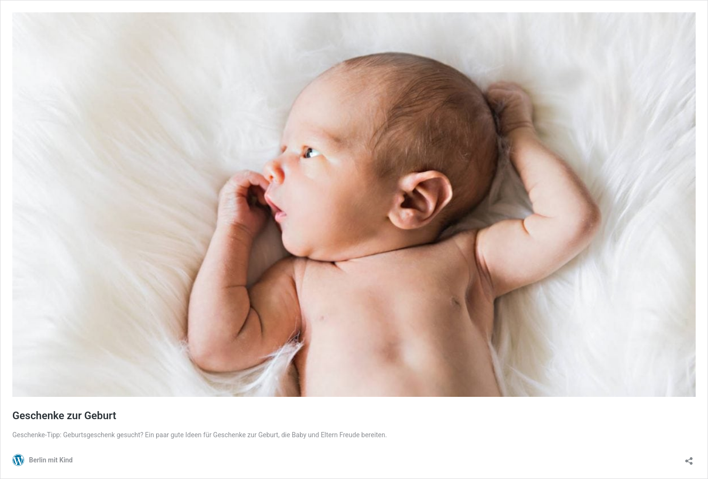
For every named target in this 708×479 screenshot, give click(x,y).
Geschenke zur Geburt (64, 416)
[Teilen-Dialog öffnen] (689, 458)
